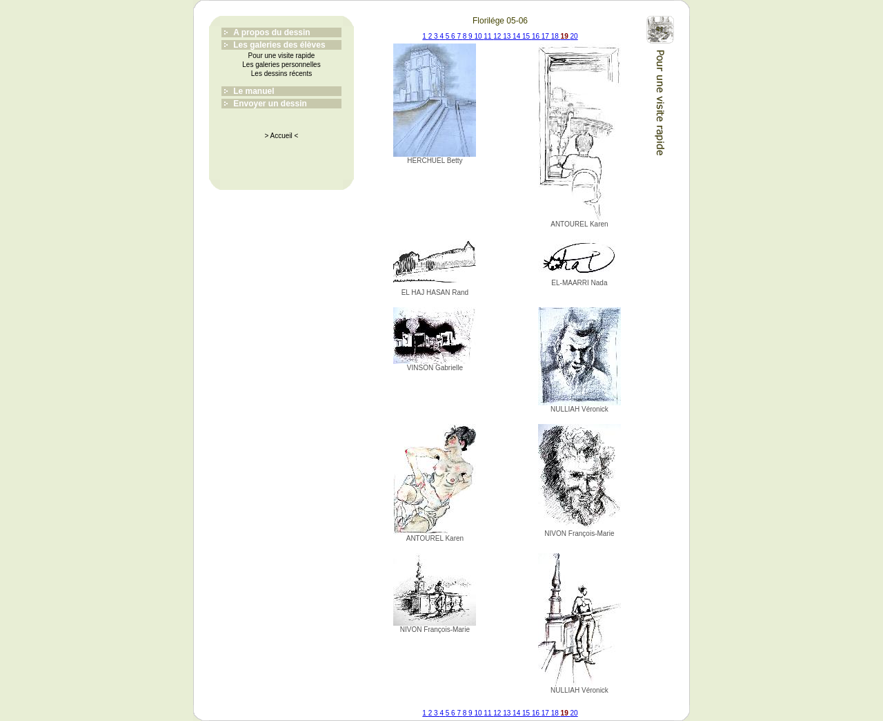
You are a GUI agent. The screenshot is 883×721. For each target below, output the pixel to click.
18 (556, 36)
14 (517, 36)
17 (546, 36)
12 (498, 36)
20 (574, 36)
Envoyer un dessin (270, 103)
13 (508, 36)
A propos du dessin (271, 32)
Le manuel (253, 91)
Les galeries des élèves (279, 45)
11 (488, 36)
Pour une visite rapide (281, 55)
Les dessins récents (281, 73)
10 (479, 36)
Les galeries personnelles (281, 64)
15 (527, 36)
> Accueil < (282, 136)
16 (537, 36)
